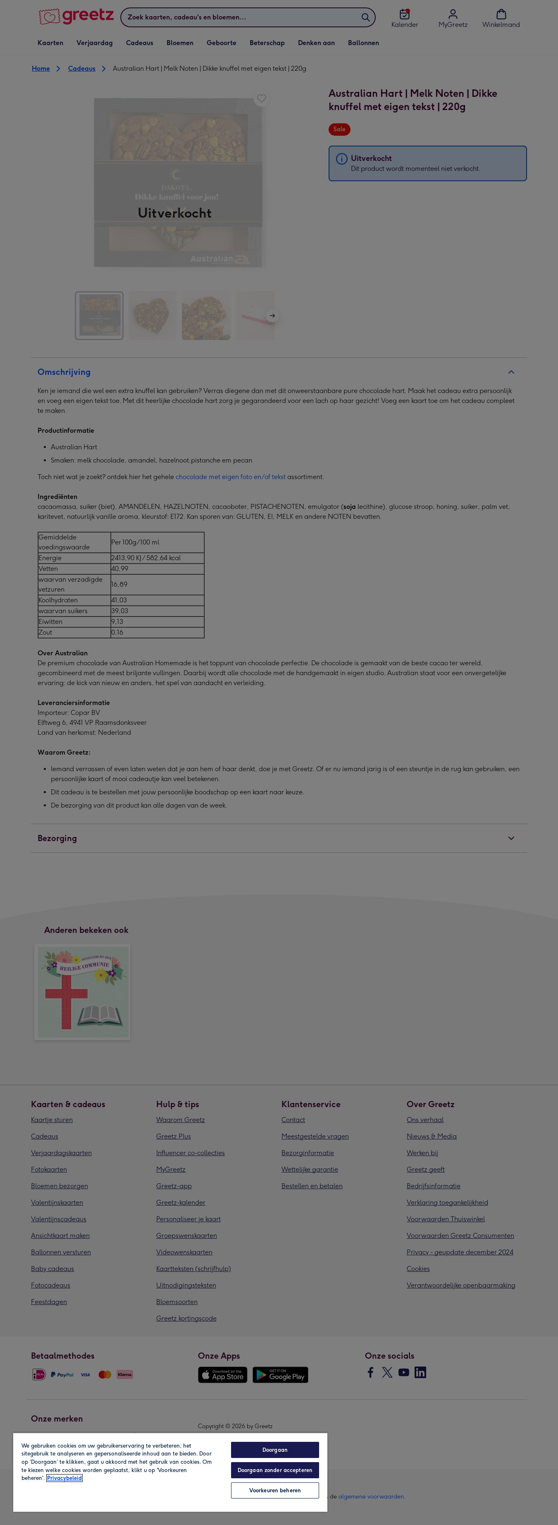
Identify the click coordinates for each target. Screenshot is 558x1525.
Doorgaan (275, 1450)
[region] (170, 1472)
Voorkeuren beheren (275, 1490)
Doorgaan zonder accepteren (275, 1470)
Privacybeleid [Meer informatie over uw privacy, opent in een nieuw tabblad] (64, 1478)
